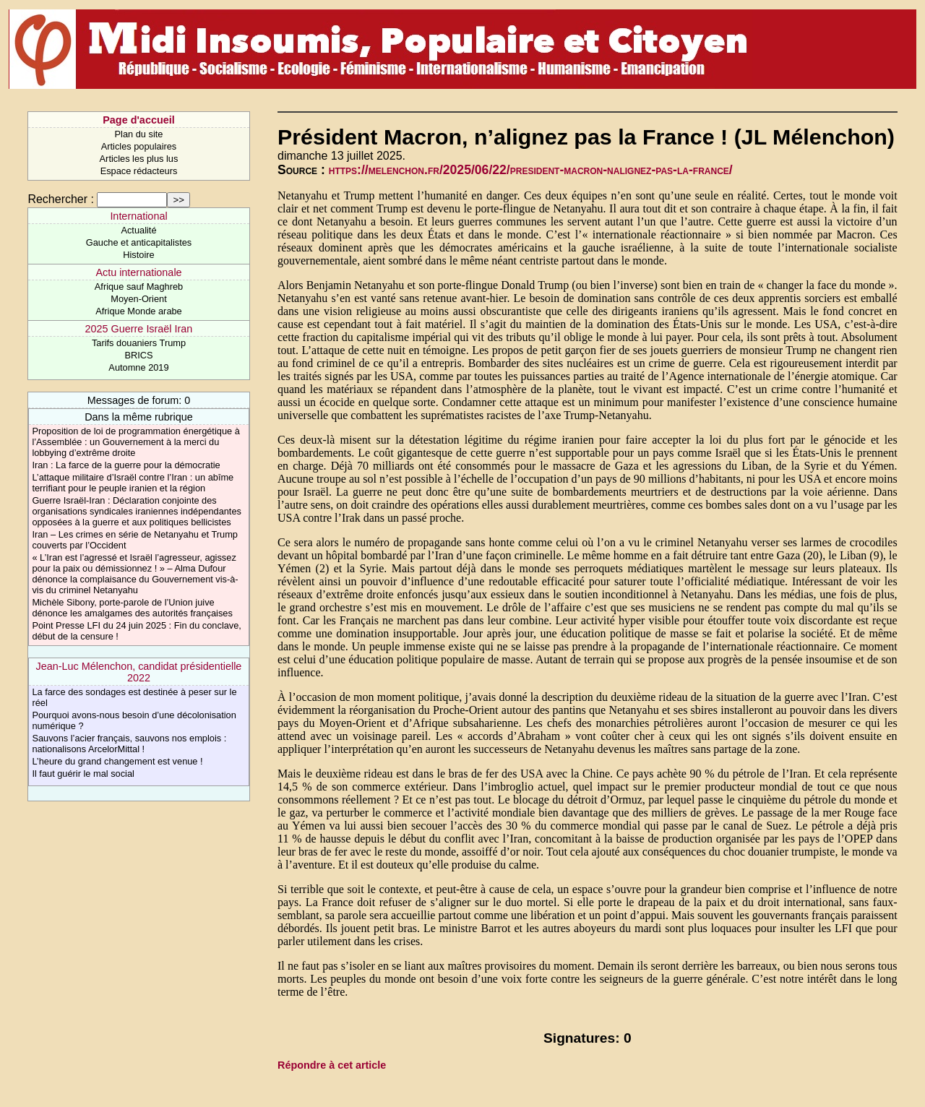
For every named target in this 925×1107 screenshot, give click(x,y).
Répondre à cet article (332, 1065)
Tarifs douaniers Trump (139, 342)
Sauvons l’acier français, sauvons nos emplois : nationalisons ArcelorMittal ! (129, 743)
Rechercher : (60, 199)
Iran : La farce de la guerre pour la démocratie (126, 465)
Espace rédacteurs (139, 170)
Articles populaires (139, 146)
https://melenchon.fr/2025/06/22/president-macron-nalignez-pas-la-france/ (531, 170)
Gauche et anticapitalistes (139, 242)
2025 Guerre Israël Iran (139, 329)
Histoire (138, 254)
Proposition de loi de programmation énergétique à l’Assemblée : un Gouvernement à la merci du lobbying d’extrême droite (135, 442)
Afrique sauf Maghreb (139, 286)
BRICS (138, 355)
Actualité (138, 230)
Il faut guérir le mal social (83, 773)
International (138, 216)
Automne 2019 (138, 367)
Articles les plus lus (139, 158)
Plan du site (139, 134)
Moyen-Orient (139, 298)
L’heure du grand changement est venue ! (117, 761)
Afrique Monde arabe (138, 311)
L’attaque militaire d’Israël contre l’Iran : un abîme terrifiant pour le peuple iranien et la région (132, 483)
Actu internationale (138, 272)
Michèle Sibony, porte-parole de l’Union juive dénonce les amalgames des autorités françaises (132, 608)
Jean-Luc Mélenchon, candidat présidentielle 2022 (139, 672)
